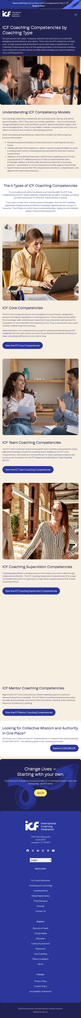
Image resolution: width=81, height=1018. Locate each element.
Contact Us (40, 911)
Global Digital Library (40, 896)
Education (40, 939)
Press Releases (40, 901)
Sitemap (40, 906)
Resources (40, 949)
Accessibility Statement (40, 991)
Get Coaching (40, 954)
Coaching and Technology (40, 886)
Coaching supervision (11, 573)
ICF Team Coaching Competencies (35, 195)
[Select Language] (40, 860)
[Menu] (75, 14)
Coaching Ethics (40, 891)
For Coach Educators (40, 880)
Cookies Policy (40, 986)
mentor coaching (44, 694)
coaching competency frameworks (22, 118)
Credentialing (40, 933)
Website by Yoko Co (40, 1012)
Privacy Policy (40, 981)
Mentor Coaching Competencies (48, 205)
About (40, 964)
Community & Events (40, 944)
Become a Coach (40, 928)
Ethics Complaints (40, 959)
